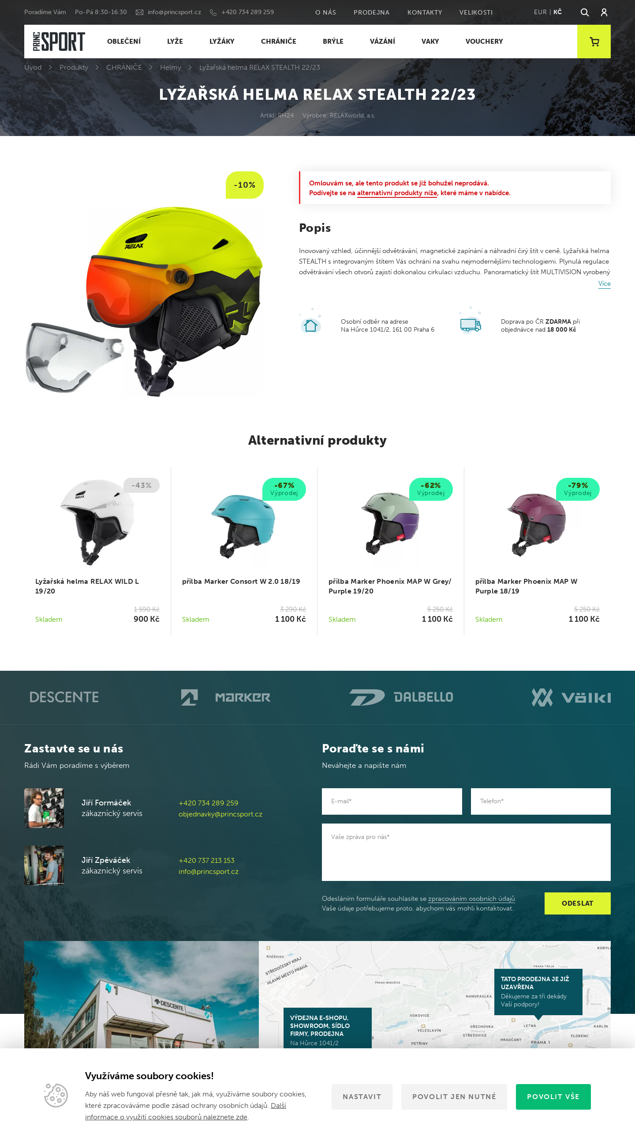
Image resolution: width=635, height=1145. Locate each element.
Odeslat (578, 903)
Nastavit (362, 1096)
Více (604, 283)
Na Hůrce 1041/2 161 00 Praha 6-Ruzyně (327, 1034)
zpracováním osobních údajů (471, 899)
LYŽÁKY (222, 41)
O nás (325, 12)
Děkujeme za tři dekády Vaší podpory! (538, 991)
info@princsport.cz (174, 12)
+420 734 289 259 (247, 12)
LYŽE (175, 41)
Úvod (32, 67)
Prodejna (372, 12)
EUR (540, 12)
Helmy (170, 67)
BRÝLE (333, 41)
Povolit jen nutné (454, 1096)
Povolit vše (553, 1096)
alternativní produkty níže (397, 193)
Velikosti (476, 12)
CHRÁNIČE (278, 41)
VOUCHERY (484, 41)
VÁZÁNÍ (382, 41)
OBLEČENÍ (124, 41)
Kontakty (424, 12)
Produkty (74, 67)
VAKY (430, 41)
